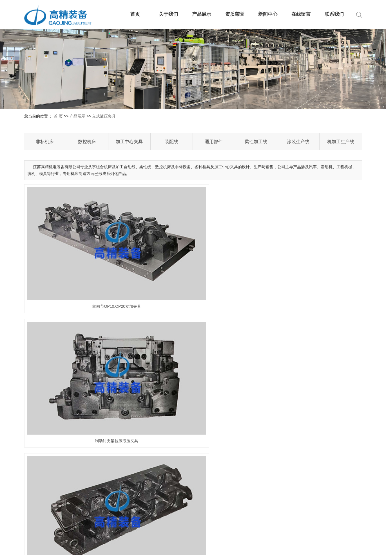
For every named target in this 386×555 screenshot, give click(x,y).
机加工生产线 (340, 141)
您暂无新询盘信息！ (246, 546)
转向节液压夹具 (309, 340)
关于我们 (168, 14)
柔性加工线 (256, 141)
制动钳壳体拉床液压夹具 (309, 256)
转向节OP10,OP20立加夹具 (77, 256)
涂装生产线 (298, 141)
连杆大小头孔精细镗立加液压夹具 (76, 340)
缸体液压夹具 (309, 425)
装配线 (171, 141)
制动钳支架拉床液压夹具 (193, 256)
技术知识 (261, 503)
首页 (135, 14)
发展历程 (171, 513)
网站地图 (195, 546)
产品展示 (201, 14)
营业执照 (171, 494)
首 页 (58, 116)
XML (221, 546)
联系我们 (334, 14)
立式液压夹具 (104, 116)
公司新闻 (261, 485)
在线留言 (301, 14)
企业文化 (171, 522)
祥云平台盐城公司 (346, 546)
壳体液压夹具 (193, 425)
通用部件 (214, 141)
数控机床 (87, 141)
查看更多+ (216, 513)
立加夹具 (193, 340)
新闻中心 (267, 14)
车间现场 (171, 531)
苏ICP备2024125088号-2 (164, 546)
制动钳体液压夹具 (77, 425)
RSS (210, 546)
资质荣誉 (234, 14)
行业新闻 (261, 494)
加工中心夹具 (129, 141)
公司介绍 (171, 485)
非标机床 (45, 141)
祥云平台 (298, 546)
